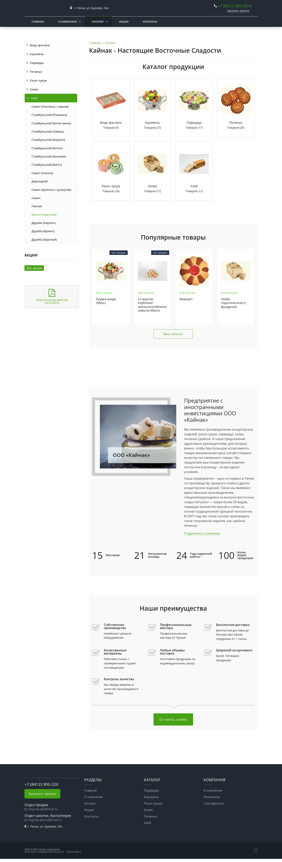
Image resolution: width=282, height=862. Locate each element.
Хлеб (34, 98)
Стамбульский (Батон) (47, 148)
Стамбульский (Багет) (47, 164)
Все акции (34, 268)
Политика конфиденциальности (44, 851)
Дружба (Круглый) (44, 239)
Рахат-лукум (38, 80)
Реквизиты (212, 796)
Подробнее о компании (202, 533)
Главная (38, 21)
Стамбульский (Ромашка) (49, 115)
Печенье (36, 72)
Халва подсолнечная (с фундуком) (233, 303)
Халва (34, 89)
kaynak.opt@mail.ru (43, 809)
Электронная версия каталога (52, 301)
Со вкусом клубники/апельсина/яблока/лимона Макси (152, 304)
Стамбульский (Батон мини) (51, 123)
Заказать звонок (238, 11)
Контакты (150, 21)
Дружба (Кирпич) (44, 223)
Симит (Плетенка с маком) (50, 106)
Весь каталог (173, 334)
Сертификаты (214, 803)
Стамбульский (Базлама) (49, 156)
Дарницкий (40, 181)
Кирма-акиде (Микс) (106, 301)
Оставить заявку (173, 719)
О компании (67, 21)
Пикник (37, 206)
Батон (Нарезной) (44, 214)
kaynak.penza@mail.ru (45, 820)
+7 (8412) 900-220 (233, 5)
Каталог (98, 21)
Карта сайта (73, 851)
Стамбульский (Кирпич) (48, 140)
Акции (123, 21)
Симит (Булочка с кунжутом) (51, 190)
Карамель (37, 54)
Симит (36, 198)
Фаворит (186, 299)
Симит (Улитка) (42, 173)
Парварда (37, 63)
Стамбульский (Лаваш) (48, 131)
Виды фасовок (40, 45)
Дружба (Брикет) (43, 231)
